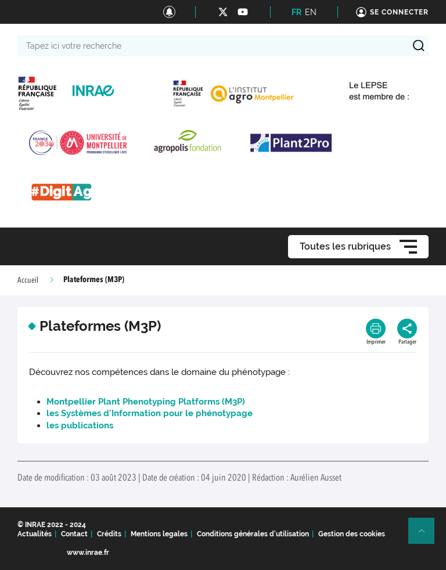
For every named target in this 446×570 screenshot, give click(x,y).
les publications (79, 425)
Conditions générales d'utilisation (253, 534)
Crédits (109, 534)
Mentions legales (159, 534)
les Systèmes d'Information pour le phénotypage (149, 413)
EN (310, 12)
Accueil (27, 280)
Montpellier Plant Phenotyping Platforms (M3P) (145, 401)
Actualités (34, 534)
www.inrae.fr (88, 553)
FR (296, 12)
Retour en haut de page (426, 536)
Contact (74, 534)
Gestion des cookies (351, 534)
